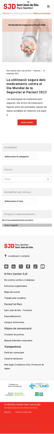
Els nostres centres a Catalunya (19, 280)
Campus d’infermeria (14, 322)
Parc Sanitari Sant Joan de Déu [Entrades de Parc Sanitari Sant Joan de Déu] (18, 71)
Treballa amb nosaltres (15, 298)
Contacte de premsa (14, 334)
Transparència (12, 346)
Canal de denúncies (13, 358)
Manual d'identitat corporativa (18, 340)
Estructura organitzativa (15, 286)
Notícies (37, 71)
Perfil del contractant (14, 352)
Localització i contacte (17, 255)
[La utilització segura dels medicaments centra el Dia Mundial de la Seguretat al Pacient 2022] (27, 40)
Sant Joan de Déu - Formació (18, 310)
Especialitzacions (12, 316)
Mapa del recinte (12, 292)
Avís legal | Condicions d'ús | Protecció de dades (24, 366)
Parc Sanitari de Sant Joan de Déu (21, 13)
